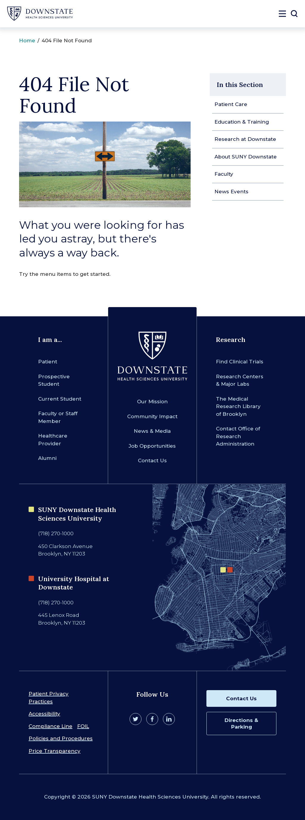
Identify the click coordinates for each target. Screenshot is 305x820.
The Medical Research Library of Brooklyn (238, 406)
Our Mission (152, 401)
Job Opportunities (152, 446)
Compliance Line (50, 726)
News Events (231, 192)
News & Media (152, 431)
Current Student (59, 399)
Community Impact (152, 416)
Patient (47, 362)
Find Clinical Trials (239, 362)
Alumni (47, 458)
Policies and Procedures (61, 738)
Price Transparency (54, 751)
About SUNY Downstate (245, 157)
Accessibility (44, 714)
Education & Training (241, 122)
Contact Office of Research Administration (238, 436)
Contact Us (152, 460)
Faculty (223, 174)
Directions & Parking (241, 723)
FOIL (83, 726)
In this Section (240, 84)
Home (27, 40)
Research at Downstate (245, 139)
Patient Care (230, 104)
